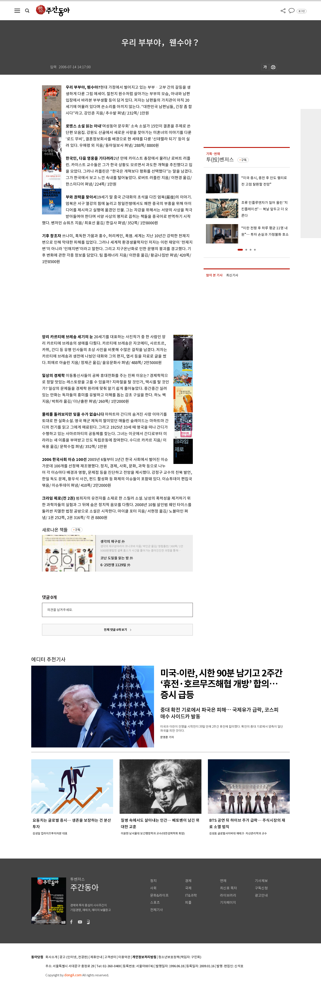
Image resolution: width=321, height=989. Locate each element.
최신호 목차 (228, 888)
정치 (153, 881)
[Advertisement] (106, 298)
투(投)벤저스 (220, 159)
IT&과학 (191, 895)
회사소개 (51, 957)
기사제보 (261, 881)
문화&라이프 (159, 895)
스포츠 (155, 903)
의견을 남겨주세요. (60, 610)
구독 (77, 530)
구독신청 (261, 888)
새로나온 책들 (55, 530)
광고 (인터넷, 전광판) (73, 957)
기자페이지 (228, 903)
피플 (188, 903)
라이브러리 (228, 895)
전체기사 (156, 910)
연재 (223, 881)
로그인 (301, 11)
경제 (188, 881)
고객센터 (110, 957)
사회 (153, 888)
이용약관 (124, 957)
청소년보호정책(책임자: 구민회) (179, 957)
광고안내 (261, 895)
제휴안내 (96, 957)
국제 (188, 888)
